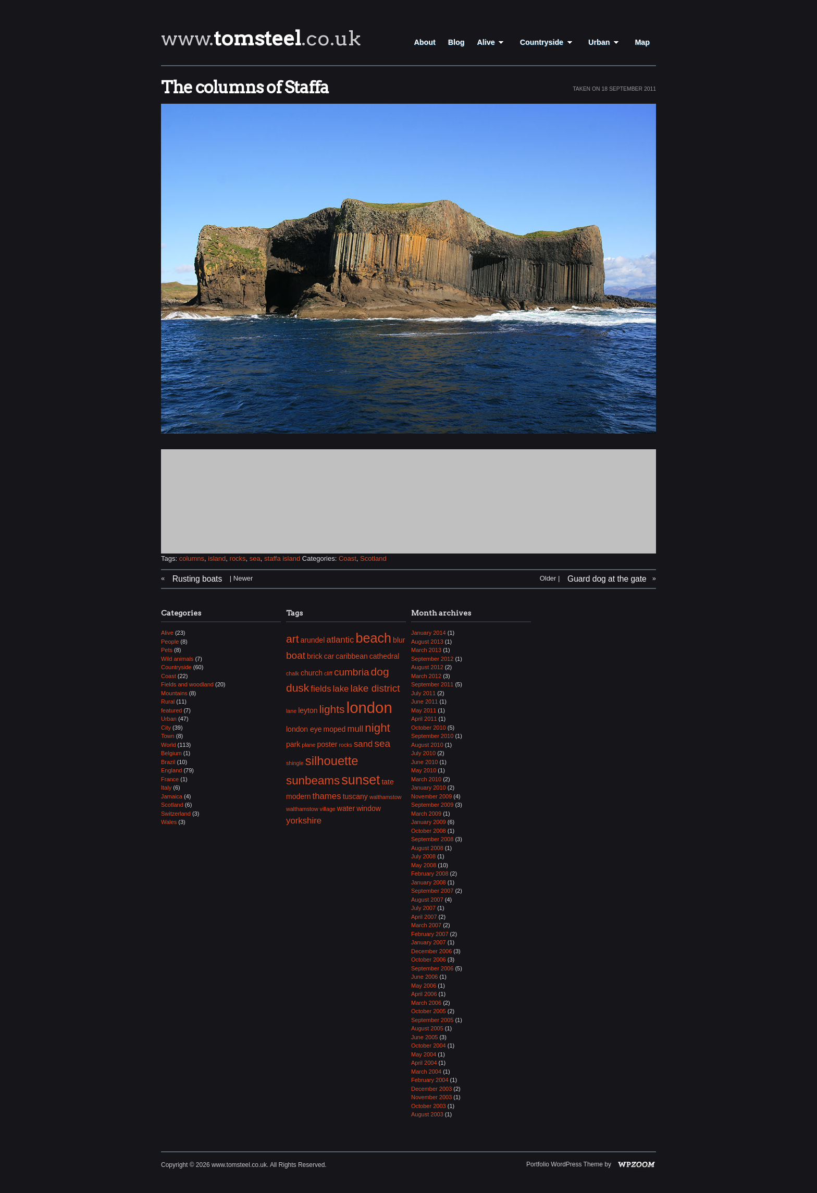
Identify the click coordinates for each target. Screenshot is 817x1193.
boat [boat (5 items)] (295, 655)
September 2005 (432, 1020)
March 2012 (426, 676)
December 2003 (431, 1089)
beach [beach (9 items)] (374, 638)
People (170, 641)
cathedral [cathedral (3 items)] (384, 656)
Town (168, 736)
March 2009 (426, 813)
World (168, 745)
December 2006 (431, 951)
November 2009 (431, 796)
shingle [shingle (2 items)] (295, 763)
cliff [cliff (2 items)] (328, 673)
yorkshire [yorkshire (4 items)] (303, 821)
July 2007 (423, 908)
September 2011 (432, 684)
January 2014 (428, 633)
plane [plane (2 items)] (308, 745)
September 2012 (432, 659)
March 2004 (426, 1071)
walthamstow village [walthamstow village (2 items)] (311, 809)
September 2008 (432, 839)
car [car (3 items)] (329, 656)
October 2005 (428, 1011)
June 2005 (424, 1037)
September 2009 (432, 805)
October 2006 (428, 959)
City (166, 727)
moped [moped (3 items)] (335, 729)
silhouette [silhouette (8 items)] (331, 761)
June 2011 (424, 701)
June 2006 (424, 977)
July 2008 (423, 856)
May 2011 (423, 710)
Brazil (168, 762)
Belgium (171, 753)
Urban (605, 42)
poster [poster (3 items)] (327, 744)
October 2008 (428, 831)
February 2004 (430, 1080)
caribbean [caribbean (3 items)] (352, 656)
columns (191, 558)
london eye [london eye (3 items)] (304, 729)
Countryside (548, 42)
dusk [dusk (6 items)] (297, 688)
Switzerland (176, 813)
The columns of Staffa (245, 87)
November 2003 (431, 1097)
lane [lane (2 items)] (291, 711)
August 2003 (427, 1114)
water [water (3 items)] (346, 808)
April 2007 (424, 917)
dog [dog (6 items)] (380, 672)
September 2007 (432, 891)
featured (171, 710)
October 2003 (428, 1106)
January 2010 (428, 787)
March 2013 (426, 650)
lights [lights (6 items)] (332, 709)
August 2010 (427, 745)
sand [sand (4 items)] (363, 744)
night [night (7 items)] (377, 727)
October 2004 (428, 1045)
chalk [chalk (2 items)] (292, 673)
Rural (168, 701)
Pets (166, 650)
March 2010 (426, 779)
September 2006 (432, 968)
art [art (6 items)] (292, 639)
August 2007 (427, 899)
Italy (166, 787)
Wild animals (177, 659)
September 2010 (432, 736)
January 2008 (428, 882)
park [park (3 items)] (293, 744)
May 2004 (423, 1054)
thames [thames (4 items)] (327, 796)
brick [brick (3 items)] (315, 656)
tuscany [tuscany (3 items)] (355, 796)
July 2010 (423, 753)
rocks (238, 558)
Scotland (373, 558)
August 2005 (427, 1028)
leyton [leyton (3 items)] (307, 710)
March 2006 (426, 1003)
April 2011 (424, 719)
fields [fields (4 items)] (321, 689)
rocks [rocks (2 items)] (345, 745)
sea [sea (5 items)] (382, 743)
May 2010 (423, 770)
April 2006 (424, 994)
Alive (492, 42)
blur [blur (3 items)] (399, 640)
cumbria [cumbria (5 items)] (351, 672)
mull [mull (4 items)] (355, 729)
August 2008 (427, 848)
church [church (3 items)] (312, 673)
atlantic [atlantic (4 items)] (340, 640)
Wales (169, 822)
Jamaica (171, 796)
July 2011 (423, 693)
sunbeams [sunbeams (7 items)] (313, 780)
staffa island (282, 558)
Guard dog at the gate (607, 578)
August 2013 (427, 641)
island (217, 558)
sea (255, 558)
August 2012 (427, 667)
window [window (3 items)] (368, 808)
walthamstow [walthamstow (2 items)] (385, 797)
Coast (347, 558)
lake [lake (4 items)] (341, 689)
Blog (456, 42)
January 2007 (428, 942)
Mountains (174, 693)
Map (642, 42)
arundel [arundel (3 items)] (313, 640)
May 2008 (423, 865)
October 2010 (428, 727)
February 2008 (430, 873)
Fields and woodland (187, 684)
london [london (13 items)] (369, 707)
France (170, 779)
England (171, 770)
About (424, 42)
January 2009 (428, 822)
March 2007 (426, 925)
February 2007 (430, 934)
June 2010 (424, 762)
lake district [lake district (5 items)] (375, 688)
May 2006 (423, 985)
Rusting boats (197, 578)
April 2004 (424, 1063)
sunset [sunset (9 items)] (360, 779)
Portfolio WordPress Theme (564, 1164)
